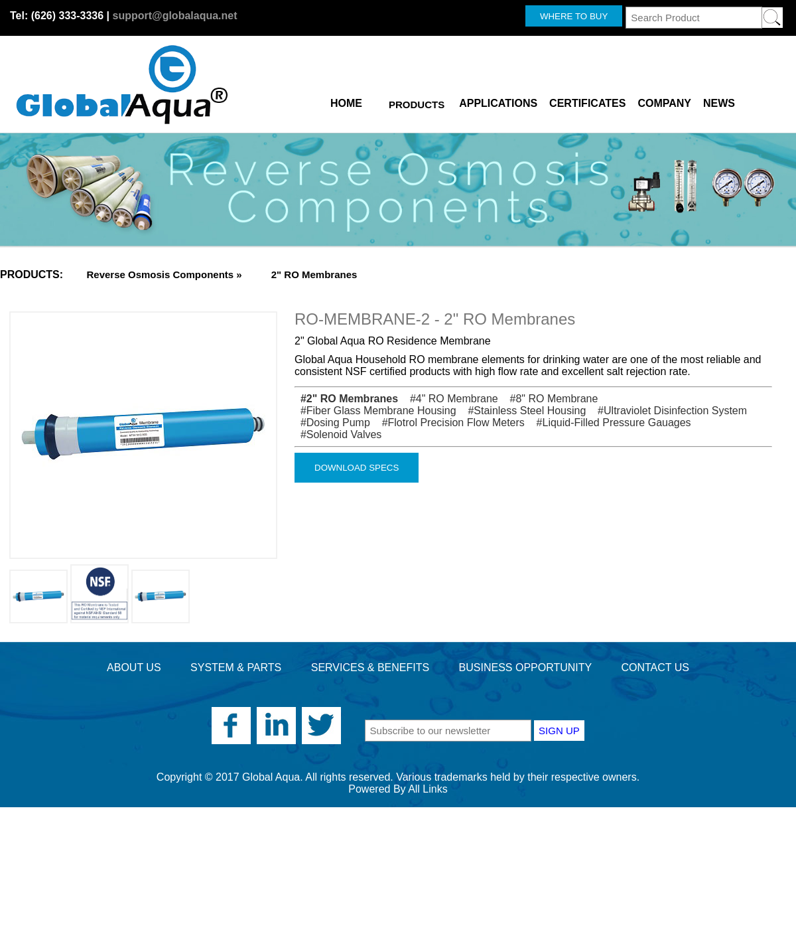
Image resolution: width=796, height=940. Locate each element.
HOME (346, 101)
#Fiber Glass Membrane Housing (375, 410)
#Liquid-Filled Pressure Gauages (609, 422)
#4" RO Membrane (449, 398)
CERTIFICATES (587, 101)
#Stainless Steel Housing (522, 410)
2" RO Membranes (314, 274)
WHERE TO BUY (574, 16)
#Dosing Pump (332, 422)
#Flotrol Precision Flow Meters (449, 422)
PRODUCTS (416, 104)
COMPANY (664, 101)
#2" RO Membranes (346, 398)
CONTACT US (655, 667)
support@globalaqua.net (174, 15)
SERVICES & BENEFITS (370, 667)
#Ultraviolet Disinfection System (668, 410)
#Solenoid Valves (338, 434)
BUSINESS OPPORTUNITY (525, 667)
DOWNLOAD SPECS (356, 468)
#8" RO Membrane (549, 398)
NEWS (719, 101)
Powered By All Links (397, 789)
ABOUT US (134, 667)
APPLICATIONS (498, 101)
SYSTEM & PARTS (235, 667)
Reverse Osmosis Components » (163, 274)
